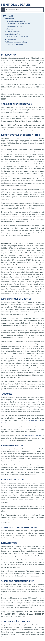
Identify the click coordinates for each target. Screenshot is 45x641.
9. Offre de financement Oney (16, 42)
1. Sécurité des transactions (15, 21)
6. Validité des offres (12, 34)
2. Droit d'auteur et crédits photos (17, 24)
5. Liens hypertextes (12, 31)
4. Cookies (9, 29)
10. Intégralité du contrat (14, 44)
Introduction (9, 18)
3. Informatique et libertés (14, 26)
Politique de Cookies (33, 435)
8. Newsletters (10, 39)
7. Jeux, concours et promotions (16, 37)
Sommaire (8, 16)
